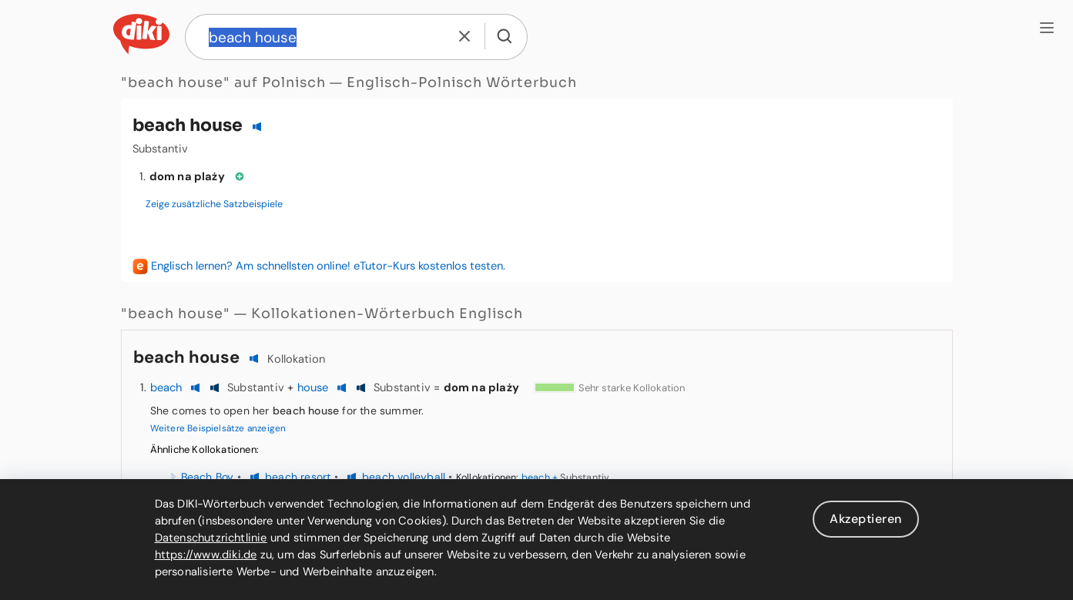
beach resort (297, 477)
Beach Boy (207, 477)
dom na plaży (187, 176)
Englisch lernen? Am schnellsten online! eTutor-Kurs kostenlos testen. (328, 265)
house (313, 387)
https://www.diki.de (206, 554)
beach (166, 387)
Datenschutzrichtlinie (211, 537)
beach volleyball (403, 477)
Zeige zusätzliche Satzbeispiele (214, 204)
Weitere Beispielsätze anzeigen (218, 428)
